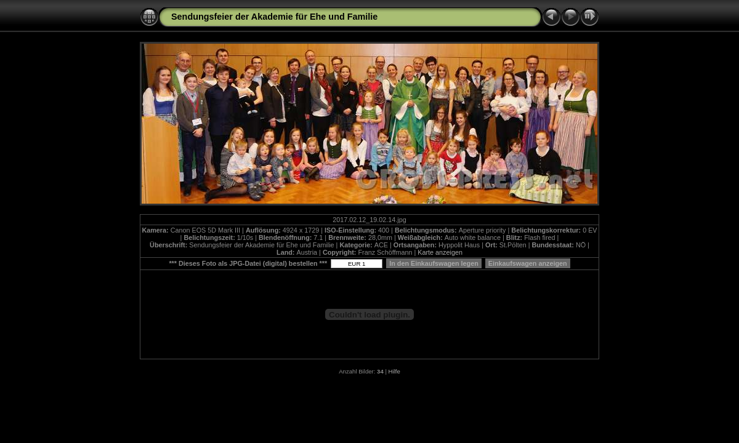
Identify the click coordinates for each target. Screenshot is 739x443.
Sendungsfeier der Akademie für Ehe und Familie (274, 17)
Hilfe (394, 371)
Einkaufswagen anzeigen (528, 263)
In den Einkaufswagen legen (433, 263)
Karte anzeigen (440, 252)
